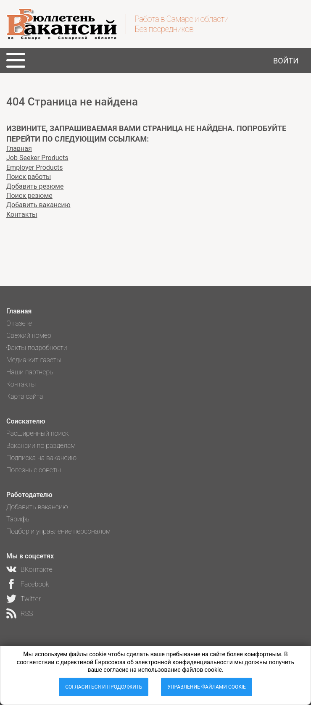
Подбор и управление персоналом (58, 531)
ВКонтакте (37, 569)
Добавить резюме (34, 186)
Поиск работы (28, 177)
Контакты (21, 214)
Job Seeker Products (37, 158)
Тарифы (18, 519)
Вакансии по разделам (41, 446)
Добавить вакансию (38, 205)
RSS (27, 614)
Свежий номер (28, 335)
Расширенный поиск (37, 433)
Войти (285, 60)
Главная (19, 149)
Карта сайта (24, 396)
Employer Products (34, 167)
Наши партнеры (30, 372)
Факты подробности (36, 348)
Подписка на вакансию (41, 458)
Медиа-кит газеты (33, 360)
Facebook (35, 584)
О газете (19, 323)
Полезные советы (33, 470)
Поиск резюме (29, 196)
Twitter (31, 599)
